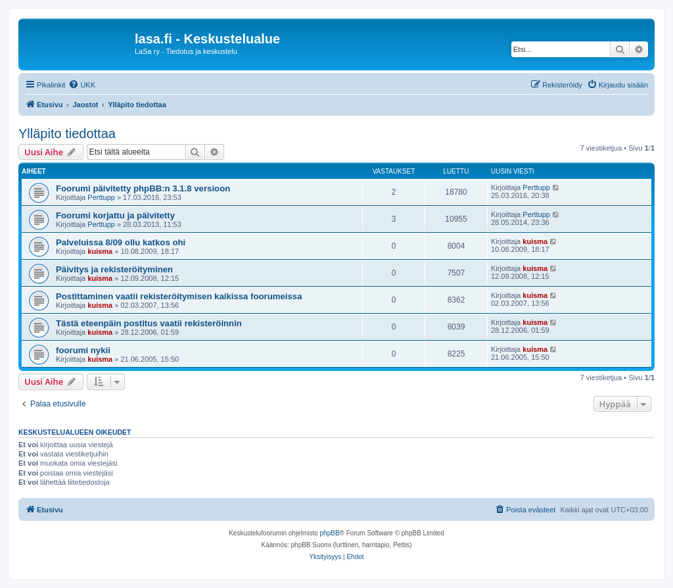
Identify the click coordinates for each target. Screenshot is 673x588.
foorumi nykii (83, 350)
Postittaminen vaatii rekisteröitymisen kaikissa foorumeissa (179, 296)
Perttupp (101, 197)
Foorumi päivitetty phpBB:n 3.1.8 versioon (143, 188)
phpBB (330, 533)
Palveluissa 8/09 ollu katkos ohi (120, 242)
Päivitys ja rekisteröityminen (114, 269)
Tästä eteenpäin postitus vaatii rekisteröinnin (149, 323)
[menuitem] (81, 85)
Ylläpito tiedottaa (67, 133)
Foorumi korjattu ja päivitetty (115, 215)
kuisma (99, 251)
